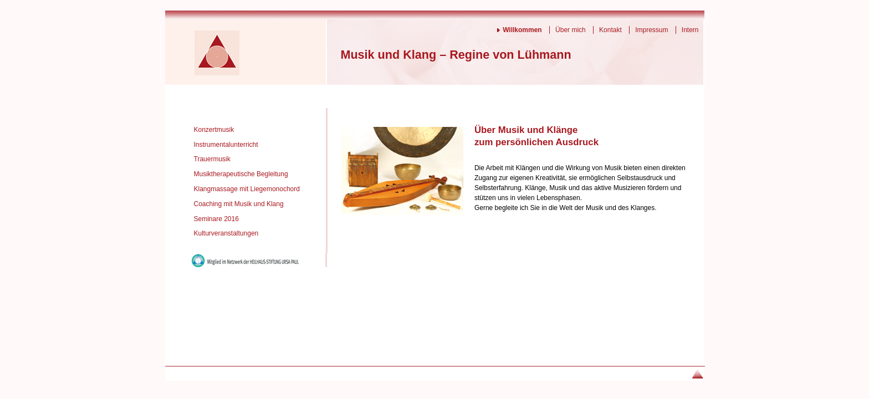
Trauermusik (212, 159)
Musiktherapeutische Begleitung (241, 174)
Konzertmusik (214, 130)
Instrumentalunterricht (226, 145)
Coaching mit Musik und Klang (239, 204)
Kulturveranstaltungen (226, 233)
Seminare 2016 (216, 219)
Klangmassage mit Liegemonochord (247, 189)
